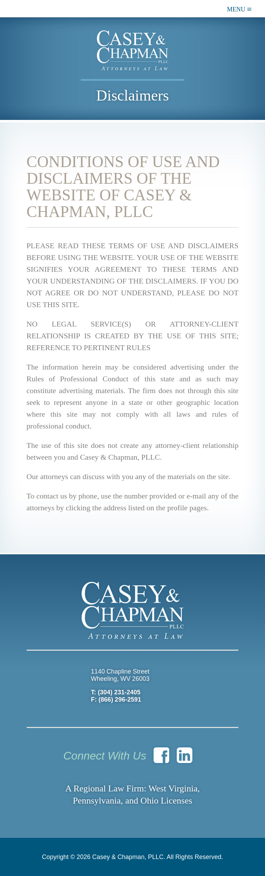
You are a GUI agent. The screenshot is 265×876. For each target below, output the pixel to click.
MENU (239, 9)
